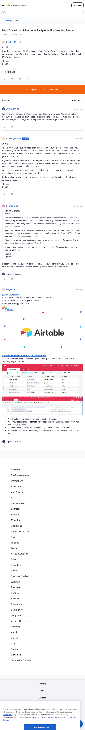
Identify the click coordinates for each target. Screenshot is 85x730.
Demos (14, 570)
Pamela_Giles (12, 206)
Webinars (15, 581)
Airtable (10, 309)
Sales (13, 537)
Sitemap (42, 697)
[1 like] (12, 274)
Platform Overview (20, 475)
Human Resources (20, 531)
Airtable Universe (19, 621)
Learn (14, 548)
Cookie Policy (8, 725)
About (14, 632)
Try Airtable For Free (21, 660)
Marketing (16, 520)
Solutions (15, 508)
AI (12, 497)
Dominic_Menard (13, 42)
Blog (13, 643)
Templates (16, 615)
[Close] (76, 716)
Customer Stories (19, 576)
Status (14, 649)
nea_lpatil (10, 289)
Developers (16, 604)
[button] (3, 5)
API (42, 690)
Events (14, 559)
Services (15, 598)
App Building (17, 492)
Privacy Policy (37, 727)
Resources (16, 587)
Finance (15, 542)
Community (17, 609)
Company (15, 626)
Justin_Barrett (12, 108)
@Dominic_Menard (10, 294)
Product (15, 514)
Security (42, 683)
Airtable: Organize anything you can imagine (24, 355)
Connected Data (19, 503)
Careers (14, 637)
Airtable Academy (19, 553)
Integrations (17, 480)
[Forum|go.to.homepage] (17, 5)
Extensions (16, 486)
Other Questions (11, 20)
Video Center (17, 564)
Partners (15, 592)
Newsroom (16, 654)
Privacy (42, 704)
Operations (16, 525)
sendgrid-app (9, 71)
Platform (15, 469)
